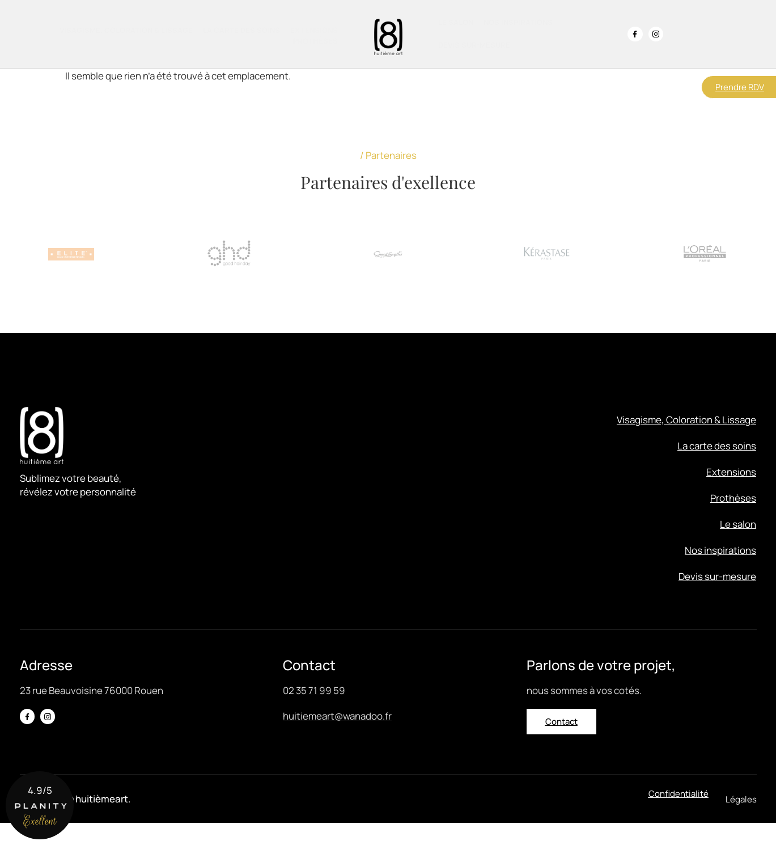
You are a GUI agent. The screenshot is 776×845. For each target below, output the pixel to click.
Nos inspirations (518, 22)
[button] (741, 821)
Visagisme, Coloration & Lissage (126, 30)
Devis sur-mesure (474, 45)
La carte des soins (241, 30)
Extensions (314, 30)
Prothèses (315, 41)
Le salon (455, 22)
